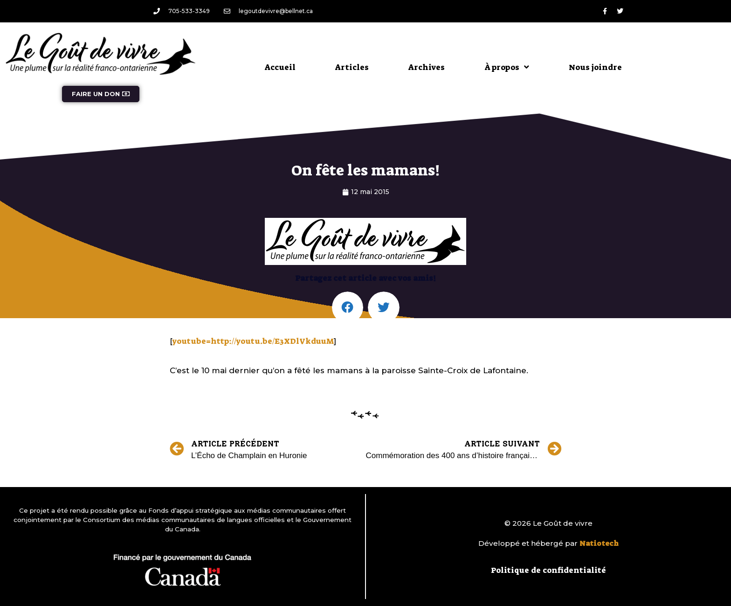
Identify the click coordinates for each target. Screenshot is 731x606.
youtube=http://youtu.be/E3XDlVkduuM (253, 341)
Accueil (280, 67)
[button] (348, 307)
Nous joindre (595, 67)
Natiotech (599, 543)
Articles (352, 67)
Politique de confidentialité (548, 570)
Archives (426, 67)
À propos (506, 67)
